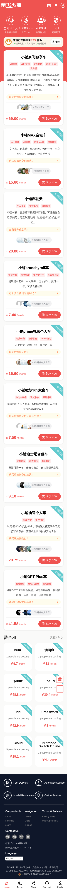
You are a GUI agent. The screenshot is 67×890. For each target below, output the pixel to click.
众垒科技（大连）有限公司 (45, 867)
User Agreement (50, 821)
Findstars (9, 821)
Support (28, 825)
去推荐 (56, 41)
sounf (8, 825)
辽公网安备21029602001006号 (34, 874)
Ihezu (8, 816)
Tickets (27, 816)
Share (27, 821)
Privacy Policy (49, 816)
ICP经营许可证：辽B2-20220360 (46, 871)
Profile (60, 884)
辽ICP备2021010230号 (17, 871)
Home (6, 884)
